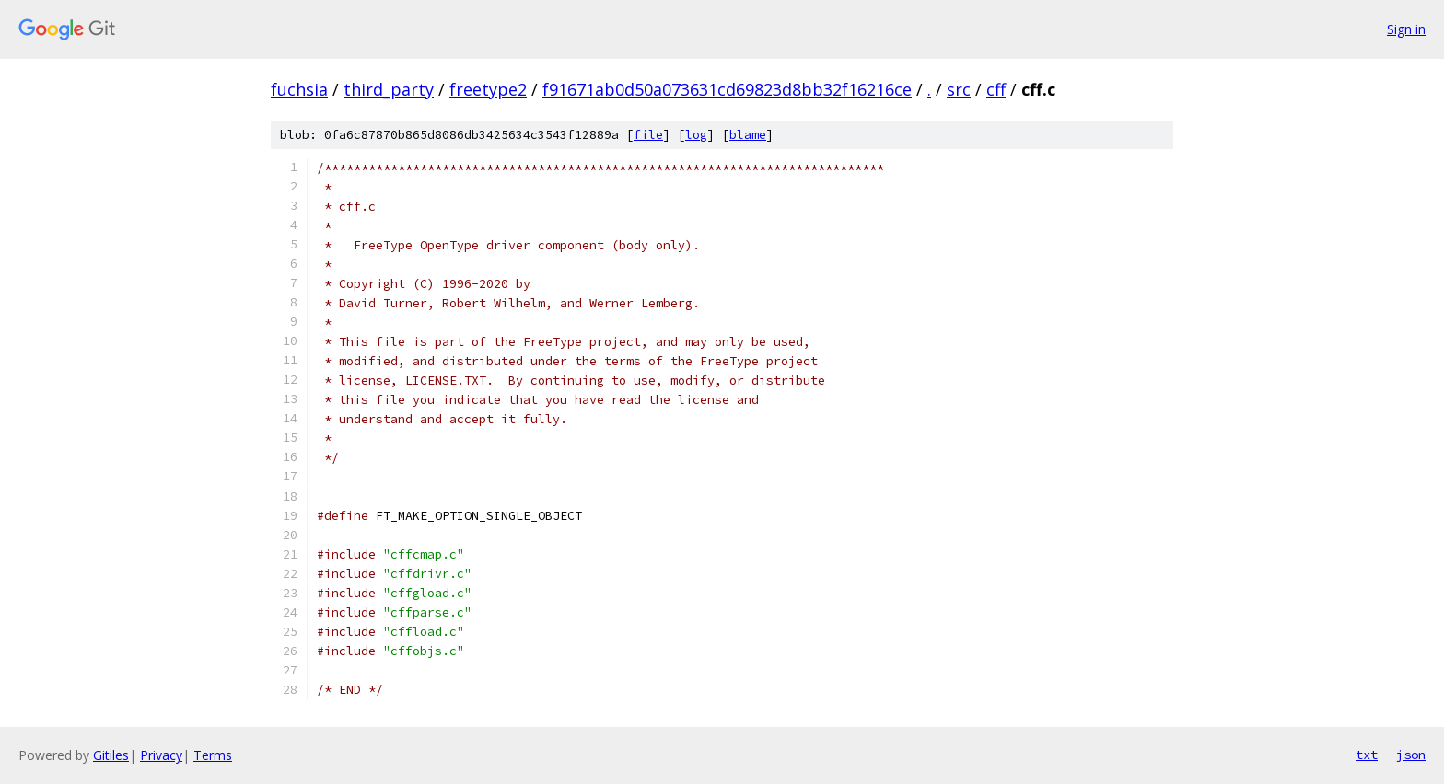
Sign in (1406, 29)
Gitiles (111, 755)
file (648, 135)
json (1411, 754)
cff (996, 89)
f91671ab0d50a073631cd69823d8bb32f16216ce (727, 89)
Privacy (161, 755)
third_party (389, 89)
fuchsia (299, 89)
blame (747, 135)
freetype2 (488, 89)
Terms (212, 755)
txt (1367, 754)
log (696, 135)
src (959, 89)
